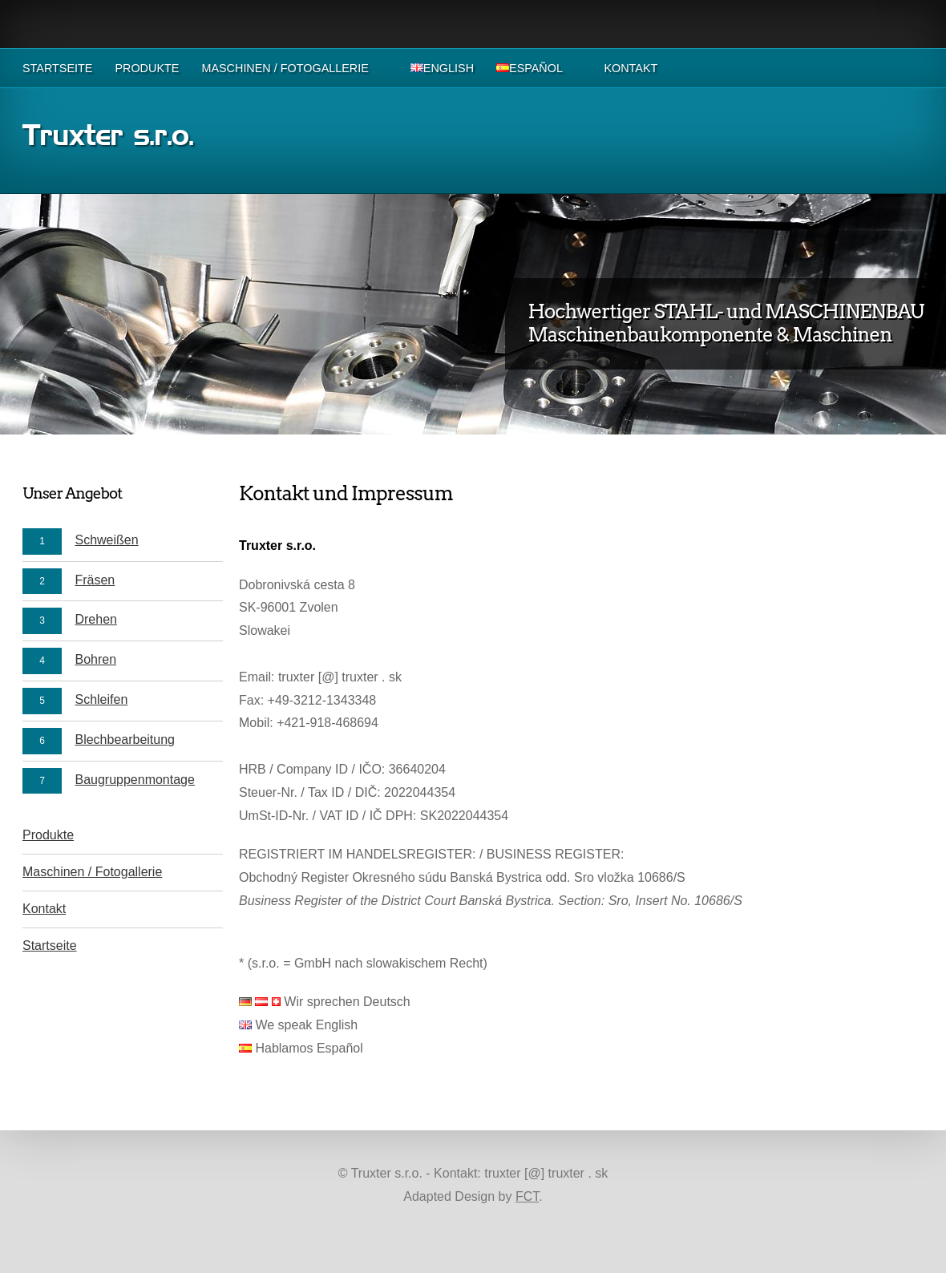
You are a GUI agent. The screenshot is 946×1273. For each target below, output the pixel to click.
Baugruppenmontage (134, 779)
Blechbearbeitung (125, 739)
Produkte (147, 68)
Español (529, 68)
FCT (527, 1196)
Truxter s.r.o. (107, 137)
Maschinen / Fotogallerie (284, 68)
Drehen (95, 619)
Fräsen (95, 580)
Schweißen (106, 540)
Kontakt (630, 68)
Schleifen (101, 699)
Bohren (95, 659)
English (442, 68)
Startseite (57, 68)
